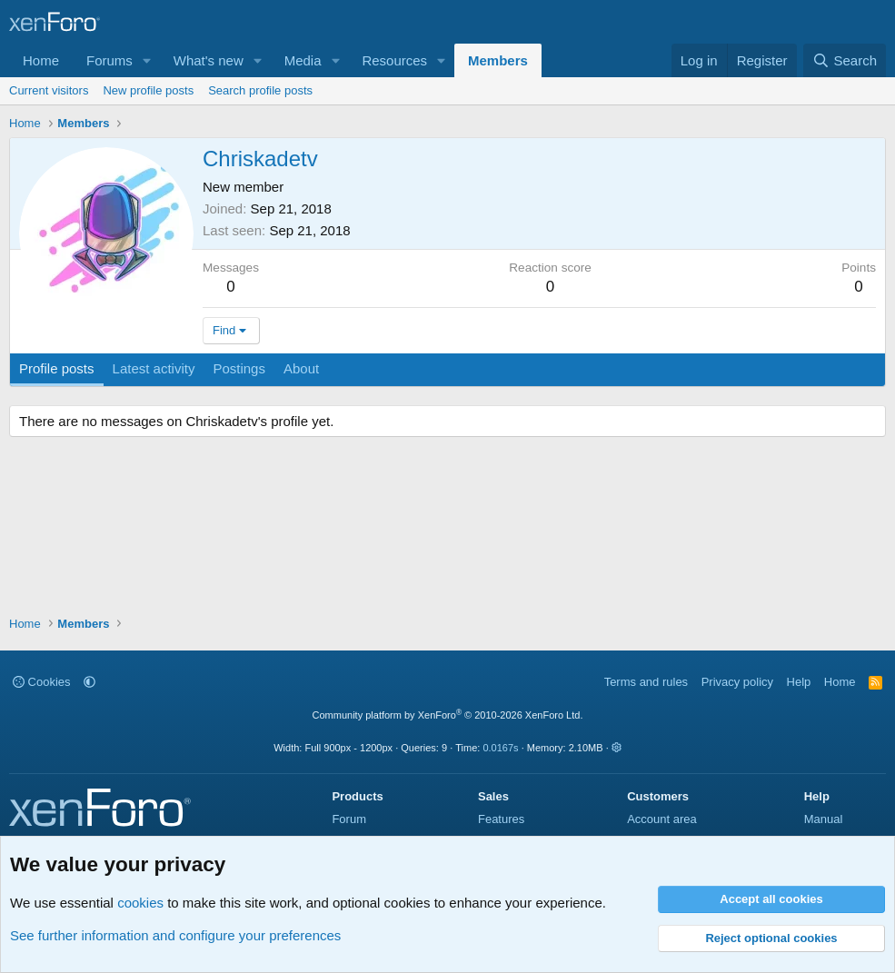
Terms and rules (646, 682)
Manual (823, 819)
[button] (147, 60)
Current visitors (48, 90)
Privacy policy (737, 682)
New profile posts (148, 90)
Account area (662, 819)
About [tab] (301, 368)
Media (303, 60)
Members (498, 60)
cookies (140, 902)
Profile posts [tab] (56, 368)
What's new (209, 60)
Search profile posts (260, 90)
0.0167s (500, 747)
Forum (349, 819)
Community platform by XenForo (448, 715)
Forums (109, 60)
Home (41, 60)
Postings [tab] (239, 368)
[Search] (844, 60)
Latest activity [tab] (154, 368)
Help (799, 682)
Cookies (42, 682)
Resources (394, 60)
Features (501, 819)
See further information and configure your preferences (175, 935)
